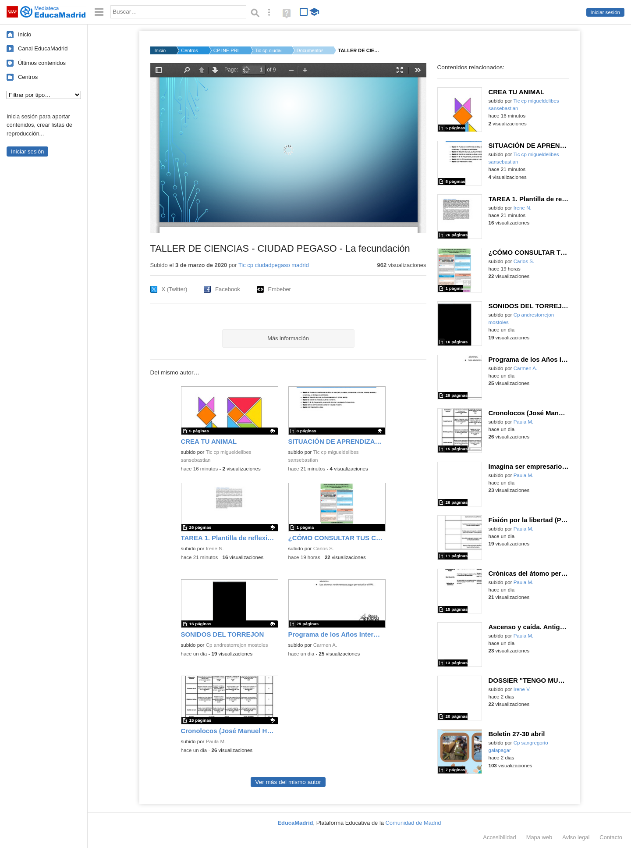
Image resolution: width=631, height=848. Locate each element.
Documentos (310, 50)
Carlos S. (323, 548)
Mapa (539, 837)
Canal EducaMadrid (42, 48)
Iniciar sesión (605, 12)
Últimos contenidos (42, 63)
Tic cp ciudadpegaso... (268, 50)
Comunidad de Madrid (413, 822)
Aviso (575, 837)
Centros (28, 77)
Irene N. (215, 548)
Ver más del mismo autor (288, 782)
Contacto (610, 837)
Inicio (24, 34)
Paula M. (216, 741)
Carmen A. (325, 645)
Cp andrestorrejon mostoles (237, 645)
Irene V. (522, 689)
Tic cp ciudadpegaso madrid (273, 265)
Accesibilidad (499, 837)
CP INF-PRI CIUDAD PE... (226, 50)
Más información (288, 338)
